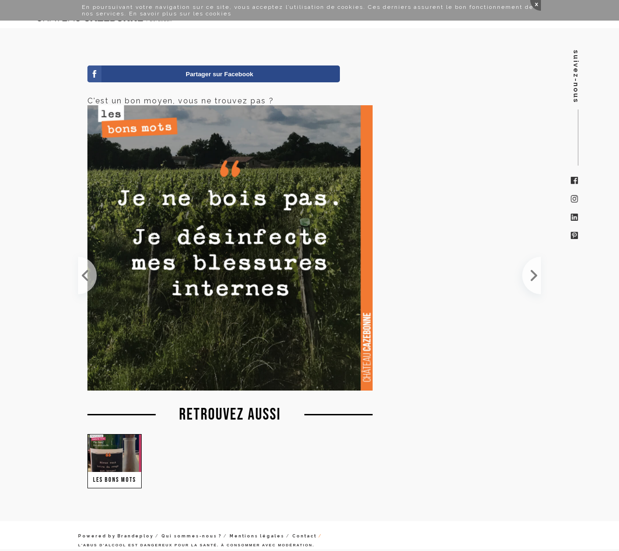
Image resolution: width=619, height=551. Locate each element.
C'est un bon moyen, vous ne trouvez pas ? (87, 275)
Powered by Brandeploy (115, 536)
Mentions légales (257, 536)
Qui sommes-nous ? (191, 536)
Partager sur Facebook (219, 74)
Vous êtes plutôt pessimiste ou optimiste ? (531, 275)
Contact (304, 536)
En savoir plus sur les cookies (180, 13)
